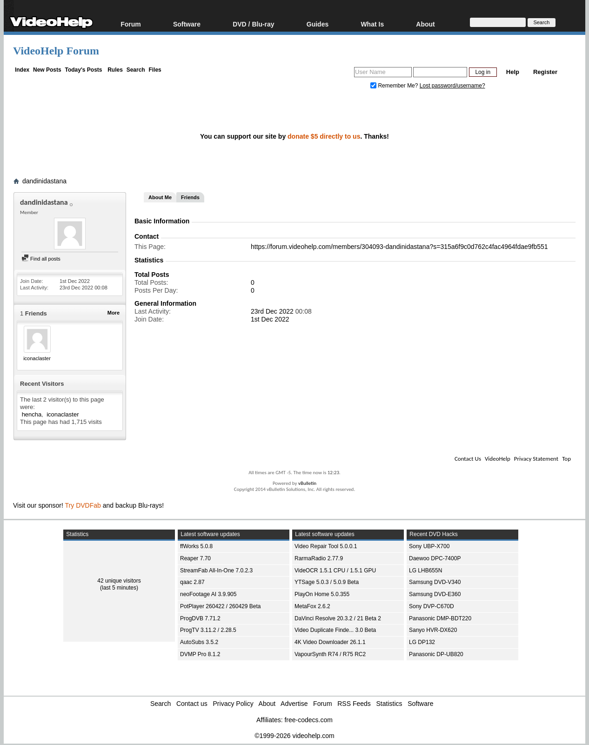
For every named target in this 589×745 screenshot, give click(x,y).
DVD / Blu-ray (253, 24)
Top (566, 458)
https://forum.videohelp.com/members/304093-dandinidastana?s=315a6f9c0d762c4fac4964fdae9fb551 (399, 246)
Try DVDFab (83, 505)
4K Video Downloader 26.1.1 (330, 642)
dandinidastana (44, 181)
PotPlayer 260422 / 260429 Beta (220, 606)
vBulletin (307, 483)
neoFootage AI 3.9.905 (208, 594)
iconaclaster (37, 358)
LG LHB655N (425, 570)
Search (136, 70)
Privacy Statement (536, 458)
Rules (115, 70)
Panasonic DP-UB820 (436, 654)
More (113, 312)
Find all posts (40, 259)
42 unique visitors (119, 580)
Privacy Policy (233, 703)
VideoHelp (497, 458)
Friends (190, 197)
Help (512, 71)
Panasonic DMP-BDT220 (440, 618)
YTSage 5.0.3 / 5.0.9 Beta (326, 582)
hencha (32, 414)
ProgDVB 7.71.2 (200, 618)
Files (154, 70)
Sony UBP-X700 (429, 546)
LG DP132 (422, 642)
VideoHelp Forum (56, 51)
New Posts (47, 70)
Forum (130, 24)
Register (545, 71)
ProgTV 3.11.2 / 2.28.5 (208, 630)
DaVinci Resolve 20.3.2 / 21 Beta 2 (337, 618)
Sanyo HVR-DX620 (433, 630)
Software (187, 24)
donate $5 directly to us (324, 136)
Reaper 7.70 (195, 558)
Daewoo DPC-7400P (435, 558)
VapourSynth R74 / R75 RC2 (330, 654)
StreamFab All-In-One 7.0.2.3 (216, 570)
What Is (372, 24)
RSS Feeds (354, 703)
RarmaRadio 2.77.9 (318, 558)
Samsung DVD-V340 (435, 582)
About (425, 24)
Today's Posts (83, 70)
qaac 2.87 (192, 582)
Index (22, 70)
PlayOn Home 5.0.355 (321, 594)
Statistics (389, 703)
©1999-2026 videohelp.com (294, 735)
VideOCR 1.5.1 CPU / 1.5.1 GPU (335, 570)
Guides (317, 24)
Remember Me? (395, 85)
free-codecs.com (308, 720)
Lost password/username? (452, 85)
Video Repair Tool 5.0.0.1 (325, 546)
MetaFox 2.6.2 (312, 606)
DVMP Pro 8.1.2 (200, 654)
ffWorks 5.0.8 (196, 546)
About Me (160, 197)
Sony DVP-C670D (431, 606)
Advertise (294, 703)
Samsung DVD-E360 (435, 594)
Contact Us (468, 458)
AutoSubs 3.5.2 (199, 642)
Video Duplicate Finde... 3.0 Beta (335, 630)
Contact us (191, 703)
